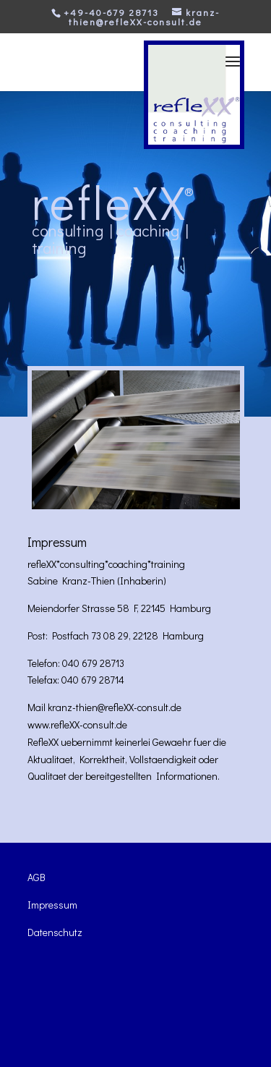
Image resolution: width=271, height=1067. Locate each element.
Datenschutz (54, 932)
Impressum (52, 904)
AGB (36, 877)
